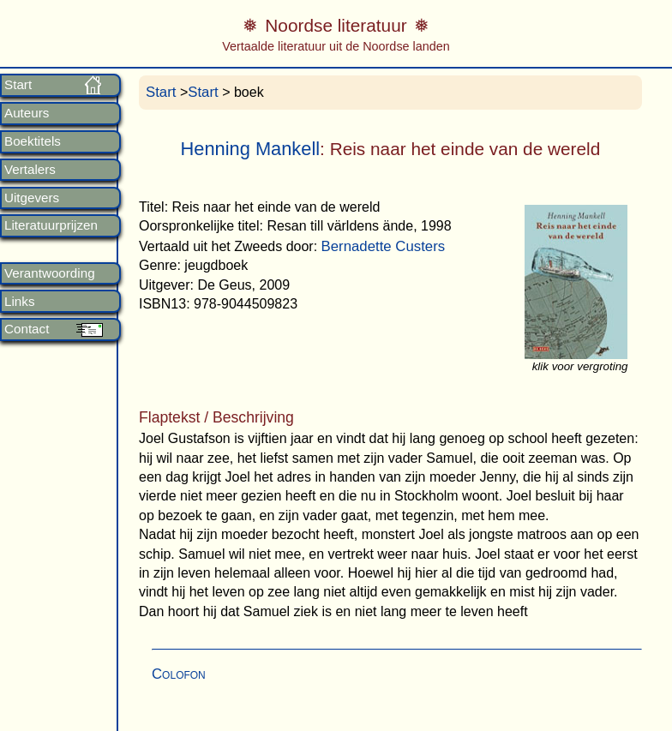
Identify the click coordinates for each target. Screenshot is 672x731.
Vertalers (30, 170)
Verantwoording (49, 273)
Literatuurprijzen (51, 225)
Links (19, 302)
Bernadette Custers (383, 246)
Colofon (179, 674)
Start (18, 85)
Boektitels (32, 141)
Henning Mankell (251, 148)
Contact (26, 329)
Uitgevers (31, 198)
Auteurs (26, 113)
